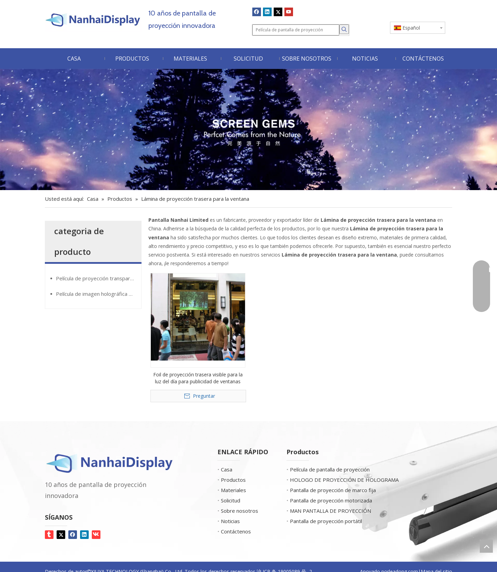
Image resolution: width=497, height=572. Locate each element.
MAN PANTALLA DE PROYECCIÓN (330, 510)
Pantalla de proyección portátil (326, 521)
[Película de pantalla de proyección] (295, 29)
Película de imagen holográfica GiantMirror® (98, 293)
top (486, 546)
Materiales (233, 490)
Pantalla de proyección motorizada (331, 500)
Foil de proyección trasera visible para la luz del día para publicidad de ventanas (198, 378)
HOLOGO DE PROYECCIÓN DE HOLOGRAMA (344, 479)
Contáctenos (236, 531)
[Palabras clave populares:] (344, 29)
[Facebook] (256, 11)
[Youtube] (288, 11)
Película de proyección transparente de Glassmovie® (98, 278)
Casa (226, 469)
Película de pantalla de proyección (330, 469)
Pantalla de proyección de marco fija (333, 490)
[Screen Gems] (248, 129)
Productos (233, 479)
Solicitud (230, 500)
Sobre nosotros (239, 510)
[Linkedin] (267, 11)
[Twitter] (278, 11)
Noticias (230, 521)
